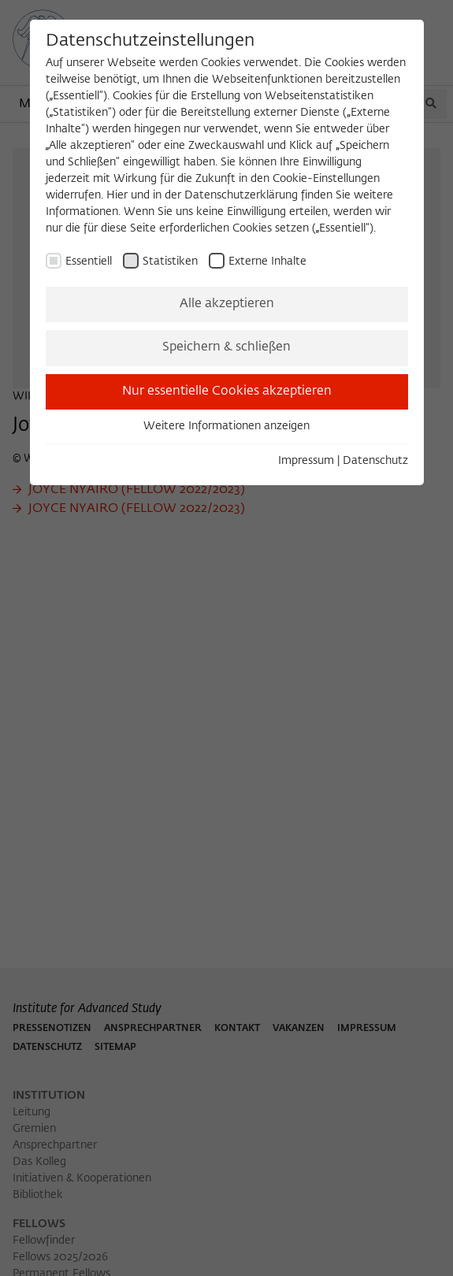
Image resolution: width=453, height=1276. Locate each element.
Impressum (306, 460)
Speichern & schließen (226, 347)
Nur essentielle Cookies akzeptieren (227, 391)
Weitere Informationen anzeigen (226, 426)
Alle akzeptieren (227, 304)
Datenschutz (375, 460)
